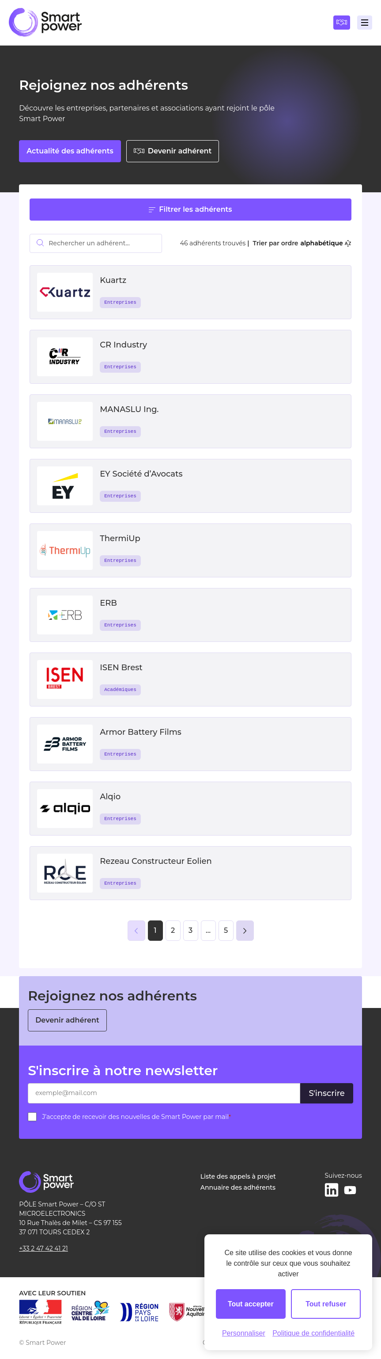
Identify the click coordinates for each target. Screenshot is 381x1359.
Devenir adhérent (173, 151)
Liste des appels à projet (238, 1176)
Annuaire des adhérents (237, 1187)
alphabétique (325, 243)
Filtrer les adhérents (190, 209)
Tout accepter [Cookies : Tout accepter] (251, 1304)
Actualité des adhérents (69, 151)
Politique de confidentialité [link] (313, 1333)
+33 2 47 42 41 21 (43, 1248)
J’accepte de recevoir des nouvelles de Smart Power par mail (136, 1117)
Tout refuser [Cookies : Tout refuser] (326, 1304)
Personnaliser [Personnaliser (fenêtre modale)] (243, 1333)
